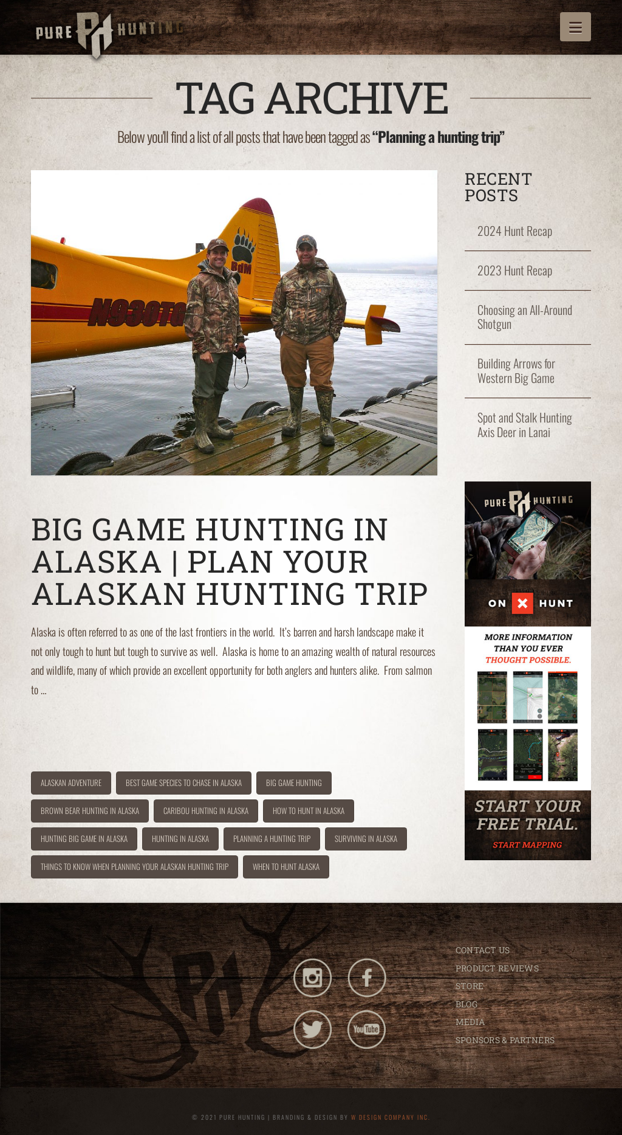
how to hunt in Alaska (308, 810)
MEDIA (470, 1021)
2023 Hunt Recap (514, 270)
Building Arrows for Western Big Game (516, 370)
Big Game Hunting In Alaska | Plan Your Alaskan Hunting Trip (229, 560)
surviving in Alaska (366, 838)
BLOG (466, 1004)
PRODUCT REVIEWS (497, 968)
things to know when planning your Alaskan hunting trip (134, 866)
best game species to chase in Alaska (184, 782)
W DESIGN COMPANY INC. (391, 1117)
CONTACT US (483, 950)
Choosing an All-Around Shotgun (524, 317)
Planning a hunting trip (271, 838)
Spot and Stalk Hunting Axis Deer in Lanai (524, 425)
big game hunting (294, 782)
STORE (470, 986)
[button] (575, 26)
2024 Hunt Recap (514, 231)
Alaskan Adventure (71, 782)
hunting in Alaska (180, 838)
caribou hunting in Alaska (205, 810)
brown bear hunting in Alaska (90, 810)
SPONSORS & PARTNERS (505, 1040)
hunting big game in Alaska (84, 838)
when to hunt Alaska (286, 866)
